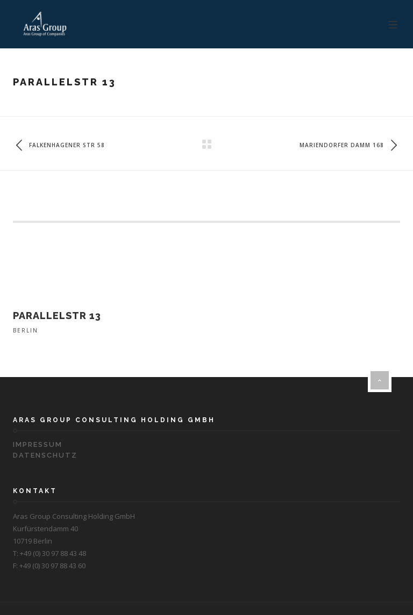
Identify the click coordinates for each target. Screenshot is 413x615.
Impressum (37, 444)
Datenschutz (45, 455)
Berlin (25, 330)
